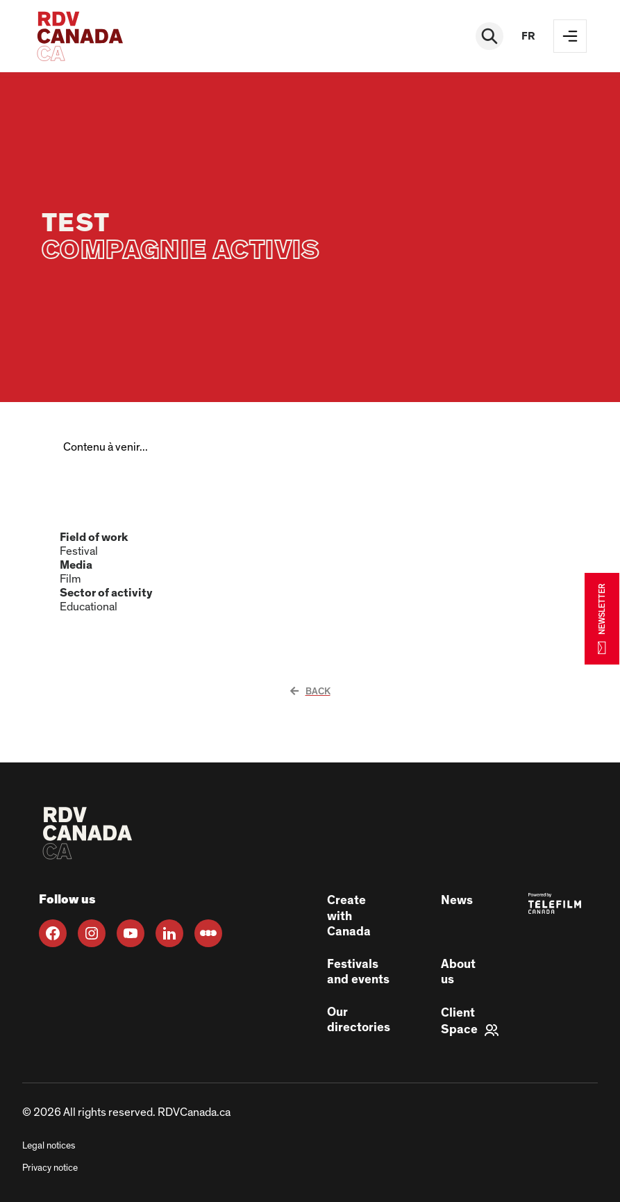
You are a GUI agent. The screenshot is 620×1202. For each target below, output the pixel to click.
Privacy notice (50, 1168)
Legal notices (48, 1146)
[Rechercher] (489, 36)
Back (310, 691)
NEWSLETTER (602, 618)
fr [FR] (528, 36)
